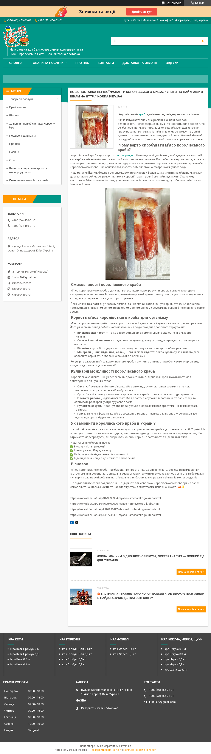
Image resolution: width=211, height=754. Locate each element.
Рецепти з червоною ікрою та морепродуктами (28, 170)
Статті (13, 160)
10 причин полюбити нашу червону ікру (32, 125)
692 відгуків (174, 3)
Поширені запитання (22, 135)
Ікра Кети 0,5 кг (20, 659)
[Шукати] (203, 41)
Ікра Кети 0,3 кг (20, 664)
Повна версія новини (191, 572)
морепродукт (126, 155)
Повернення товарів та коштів (28, 180)
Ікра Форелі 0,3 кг (124, 654)
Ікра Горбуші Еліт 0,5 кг (77, 649)
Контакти (106, 63)
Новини (14, 152)
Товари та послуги (47, 63)
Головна (15, 63)
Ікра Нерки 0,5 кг (175, 659)
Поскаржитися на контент (105, 749)
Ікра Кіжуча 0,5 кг (175, 649)
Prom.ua (126, 746)
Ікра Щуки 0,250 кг (176, 669)
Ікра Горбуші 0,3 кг (74, 664)
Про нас (82, 63)
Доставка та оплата (140, 63)
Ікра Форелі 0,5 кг (124, 649)
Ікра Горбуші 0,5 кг (74, 659)
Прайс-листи (17, 107)
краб (141, 114)
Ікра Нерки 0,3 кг (175, 664)
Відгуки (172, 63)
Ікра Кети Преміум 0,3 (24, 654)
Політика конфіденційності (139, 749)
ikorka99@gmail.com (25, 277)
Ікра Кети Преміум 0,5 (24, 649)
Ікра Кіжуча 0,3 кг (175, 654)
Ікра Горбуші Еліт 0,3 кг (77, 654)
